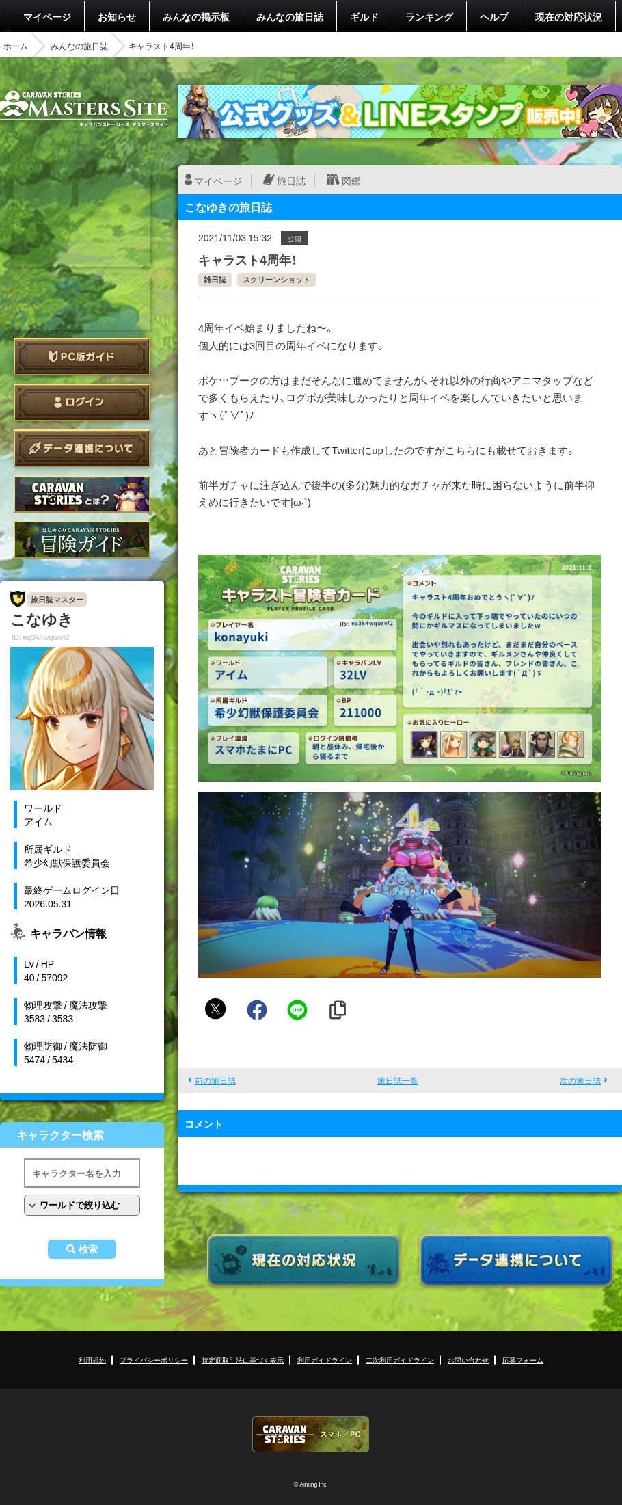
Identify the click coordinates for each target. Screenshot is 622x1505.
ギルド (364, 16)
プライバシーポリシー (154, 1360)
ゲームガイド (82, 540)
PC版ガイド (82, 356)
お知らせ (117, 16)
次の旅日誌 (580, 1080)
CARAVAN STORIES (311, 1434)
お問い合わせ (468, 1360)
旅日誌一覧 (397, 1080)
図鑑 (351, 180)
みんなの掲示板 (196, 16)
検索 (88, 1249)
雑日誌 (215, 279)
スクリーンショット (276, 279)
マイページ (47, 16)
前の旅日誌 (215, 1080)
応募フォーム (522, 1360)
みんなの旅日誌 (289, 16)
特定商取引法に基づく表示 (243, 1360)
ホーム (15, 46)
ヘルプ (494, 16)
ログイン (82, 402)
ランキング (429, 16)
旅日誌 (291, 180)
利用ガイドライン (324, 1360)
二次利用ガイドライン (400, 1360)
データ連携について (82, 448)
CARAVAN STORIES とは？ (82, 494)
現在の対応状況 (568, 16)
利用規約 (92, 1360)
